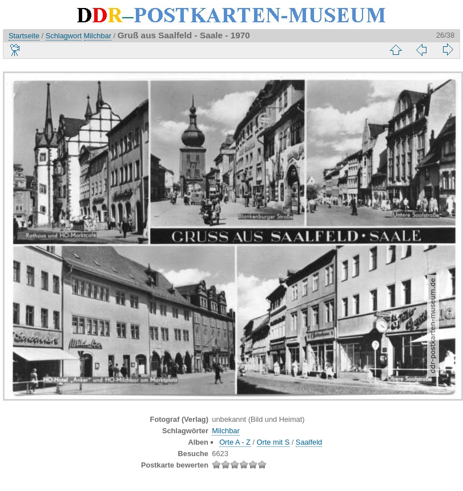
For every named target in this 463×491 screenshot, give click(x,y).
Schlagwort (64, 35)
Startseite (24, 35)
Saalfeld (309, 442)
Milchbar (97, 35)
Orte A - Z (235, 442)
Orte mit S (273, 442)
